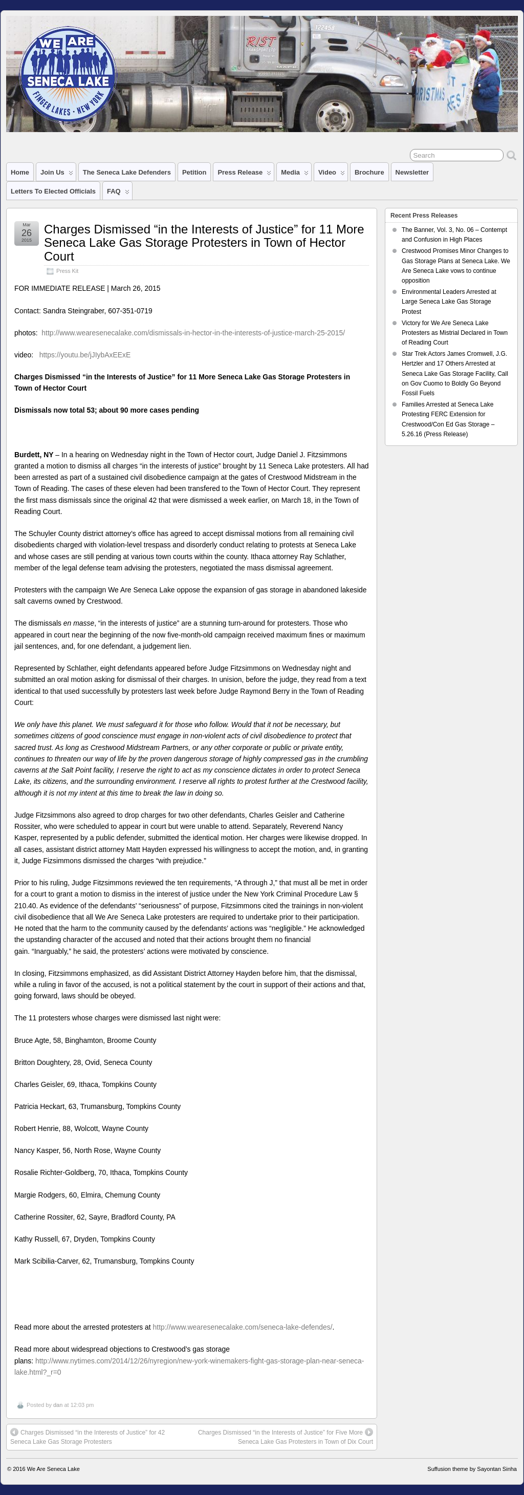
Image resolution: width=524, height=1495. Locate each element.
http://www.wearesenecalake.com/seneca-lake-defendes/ (243, 1327)
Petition (194, 172)
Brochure (369, 172)
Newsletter (412, 172)
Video (331, 174)
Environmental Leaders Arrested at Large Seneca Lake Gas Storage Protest (449, 301)
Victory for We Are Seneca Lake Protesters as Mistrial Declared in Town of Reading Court (455, 332)
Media (295, 174)
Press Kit (67, 271)
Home (20, 172)
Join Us (56, 174)
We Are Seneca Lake (53, 1469)
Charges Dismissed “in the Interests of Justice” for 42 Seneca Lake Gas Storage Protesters (87, 1436)
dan (57, 1405)
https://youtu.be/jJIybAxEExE (85, 355)
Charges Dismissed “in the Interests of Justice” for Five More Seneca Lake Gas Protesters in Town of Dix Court (285, 1436)
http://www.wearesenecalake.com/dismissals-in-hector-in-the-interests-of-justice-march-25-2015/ (193, 333)
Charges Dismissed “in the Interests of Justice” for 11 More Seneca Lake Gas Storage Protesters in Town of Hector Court (204, 242)
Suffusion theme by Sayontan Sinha (472, 1469)
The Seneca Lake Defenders (127, 172)
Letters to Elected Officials (53, 191)
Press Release (244, 174)
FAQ (118, 193)
